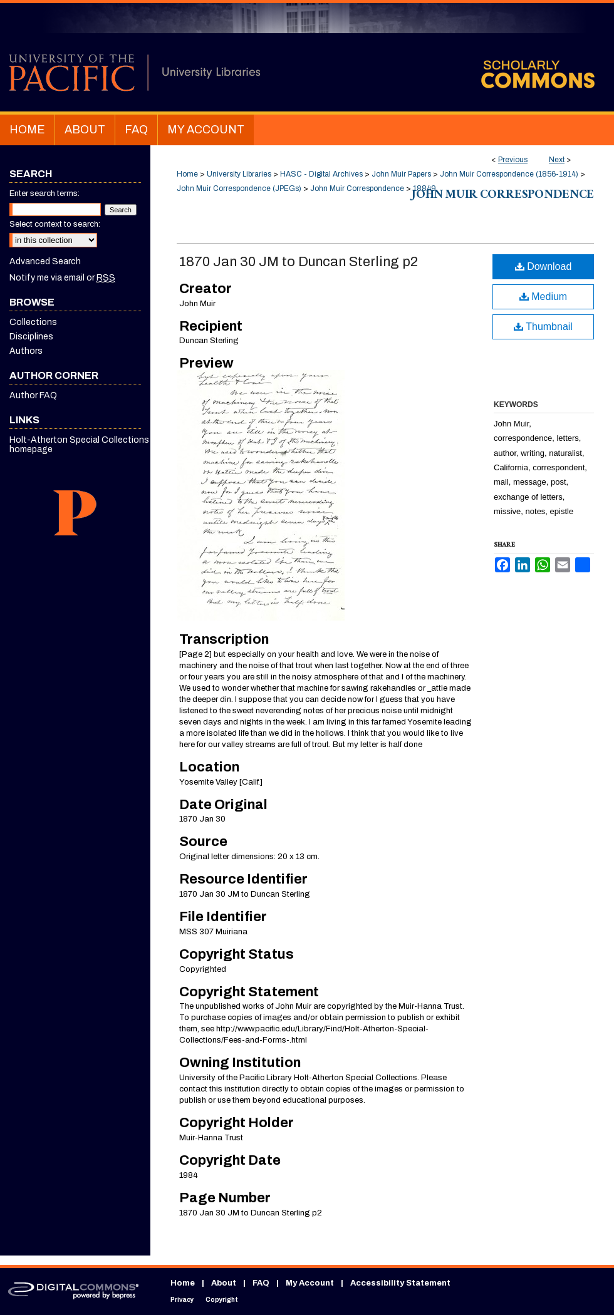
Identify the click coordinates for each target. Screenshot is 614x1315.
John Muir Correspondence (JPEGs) (239, 188)
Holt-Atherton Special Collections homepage (79, 444)
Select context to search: (54, 224)
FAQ (260, 1283)
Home (187, 174)
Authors (26, 351)
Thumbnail (543, 326)
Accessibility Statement (400, 1283)
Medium (543, 296)
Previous (513, 159)
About (223, 1283)
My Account (310, 1283)
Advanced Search (45, 261)
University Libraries (239, 174)
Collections (33, 322)
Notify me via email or (62, 277)
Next (557, 159)
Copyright (222, 1299)
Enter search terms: (44, 193)
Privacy (182, 1299)
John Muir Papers (401, 174)
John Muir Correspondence (357, 188)
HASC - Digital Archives (321, 174)
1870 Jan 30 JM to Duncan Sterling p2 (298, 261)
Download (543, 266)
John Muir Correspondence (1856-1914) (509, 174)
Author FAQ (33, 395)
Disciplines (31, 336)
